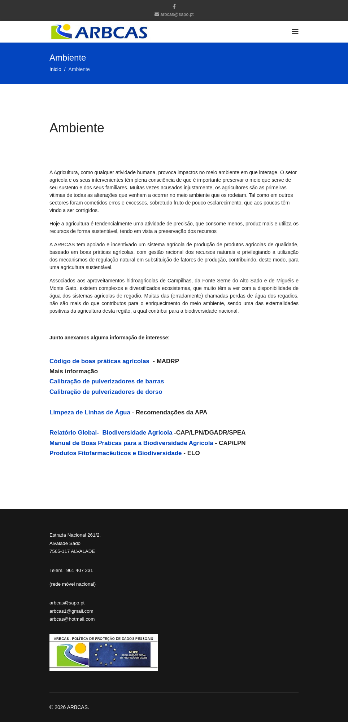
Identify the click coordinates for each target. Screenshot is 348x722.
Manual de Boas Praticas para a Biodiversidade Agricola (131, 443)
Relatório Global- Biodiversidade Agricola (110, 432)
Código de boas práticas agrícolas (100, 361)
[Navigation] (295, 32)
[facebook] (174, 6)
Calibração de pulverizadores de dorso (105, 391)
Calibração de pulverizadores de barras (106, 381)
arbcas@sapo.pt (176, 14)
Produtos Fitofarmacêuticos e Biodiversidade (116, 453)
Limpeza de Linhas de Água (89, 412)
